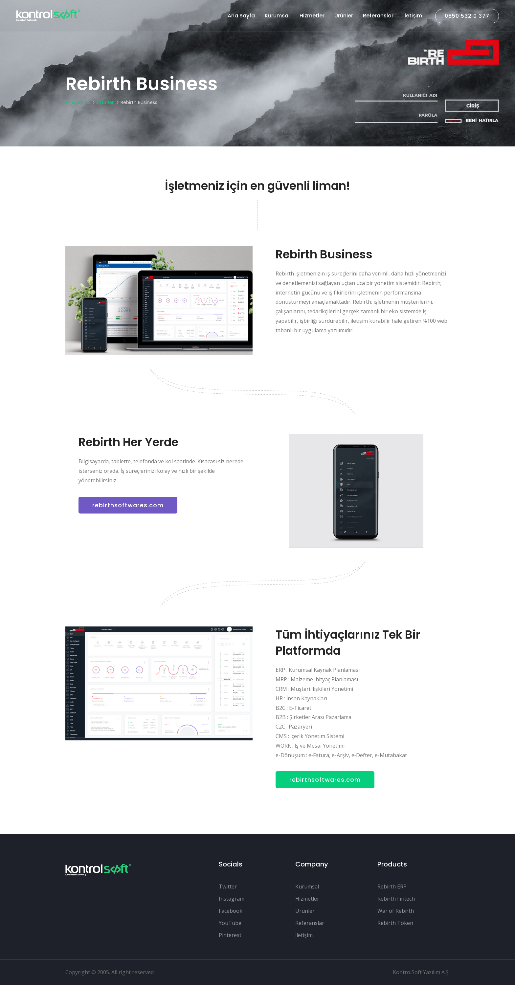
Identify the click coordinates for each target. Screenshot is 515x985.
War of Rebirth (395, 910)
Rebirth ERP (392, 886)
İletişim (412, 15)
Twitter (228, 886)
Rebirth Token (395, 923)
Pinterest (230, 935)
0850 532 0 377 (466, 16)
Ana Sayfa (241, 15)
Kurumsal (276, 15)
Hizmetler (311, 15)
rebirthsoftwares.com (128, 505)
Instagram (231, 898)
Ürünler (343, 15)
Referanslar (378, 15)
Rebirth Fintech (396, 898)
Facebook (230, 910)
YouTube (230, 923)
